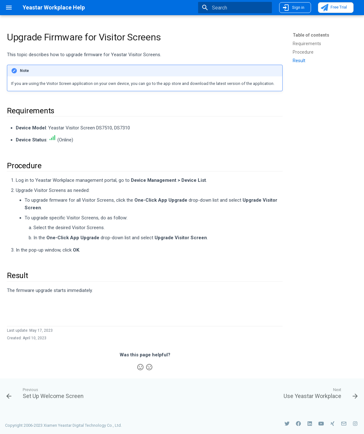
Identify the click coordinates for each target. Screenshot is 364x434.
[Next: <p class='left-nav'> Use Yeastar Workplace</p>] (319, 393)
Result (299, 60)
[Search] (235, 7)
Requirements (307, 43)
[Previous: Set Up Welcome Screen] (46, 393)
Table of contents (311, 35)
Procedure (303, 52)
